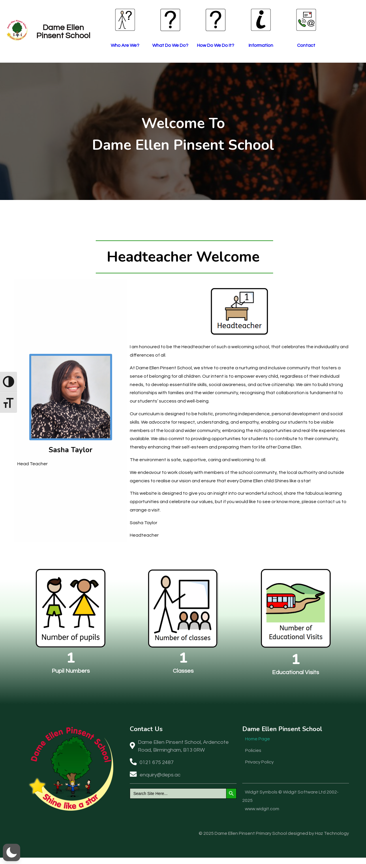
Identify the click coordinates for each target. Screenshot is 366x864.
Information (279, 45)
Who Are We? (141, 45)
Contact (326, 45)
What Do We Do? (188, 45)
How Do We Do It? (233, 45)
